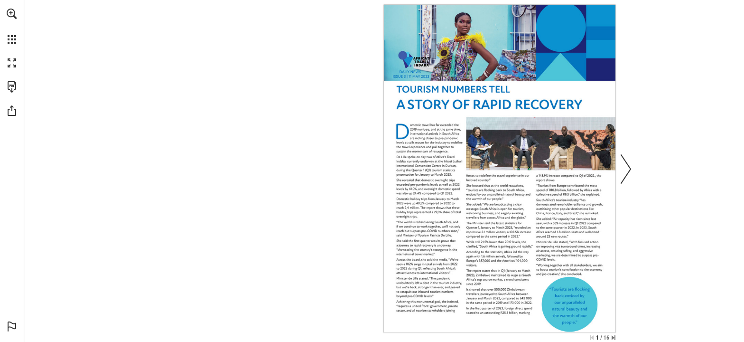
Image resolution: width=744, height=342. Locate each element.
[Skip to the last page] (613, 337)
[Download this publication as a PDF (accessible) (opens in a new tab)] (12, 87)
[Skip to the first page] (592, 337)
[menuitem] (12, 26)
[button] (12, 14)
